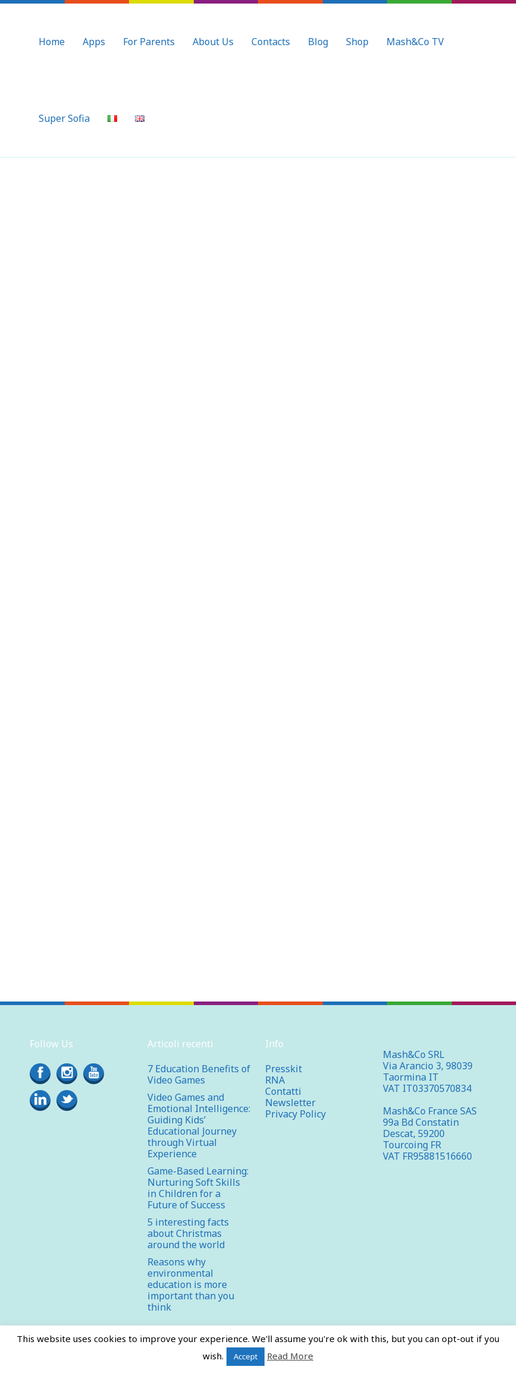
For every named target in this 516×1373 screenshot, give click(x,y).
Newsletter (290, 1091)
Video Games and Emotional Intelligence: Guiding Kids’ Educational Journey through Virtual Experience (198, 1114)
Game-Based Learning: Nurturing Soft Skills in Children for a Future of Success (197, 1176)
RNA (275, 1068)
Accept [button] (245, 1356)
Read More (290, 1356)
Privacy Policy (295, 1102)
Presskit (283, 1057)
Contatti (283, 1080)
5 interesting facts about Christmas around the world (188, 1222)
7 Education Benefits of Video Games (198, 1063)
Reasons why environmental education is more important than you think (190, 1273)
